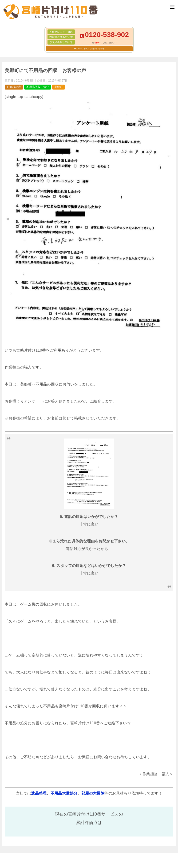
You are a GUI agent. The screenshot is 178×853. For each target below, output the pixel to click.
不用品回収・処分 (37, 87)
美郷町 (58, 87)
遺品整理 (39, 793)
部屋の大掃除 (92, 793)
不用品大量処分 (64, 793)
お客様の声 (14, 87)
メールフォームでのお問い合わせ (90, 49)
